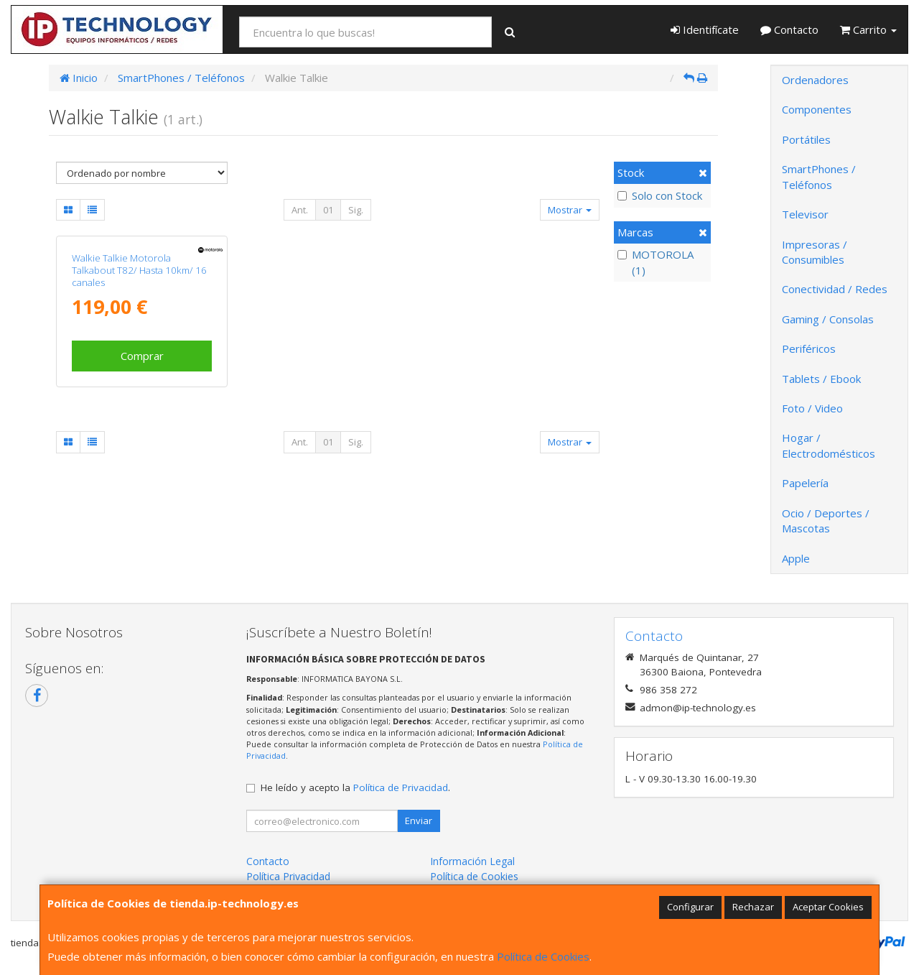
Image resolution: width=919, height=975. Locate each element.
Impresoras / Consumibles (814, 252)
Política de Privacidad (400, 787)
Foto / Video (812, 408)
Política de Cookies (543, 956)
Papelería (805, 483)
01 (328, 209)
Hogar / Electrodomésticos (828, 445)
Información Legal (472, 861)
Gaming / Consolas (828, 319)
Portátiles (806, 139)
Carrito (868, 29)
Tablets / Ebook (821, 378)
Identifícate (705, 29)
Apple (796, 558)
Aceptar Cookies (828, 906)
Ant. (299, 209)
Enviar (418, 820)
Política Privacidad (288, 876)
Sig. (355, 209)
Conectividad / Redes (834, 289)
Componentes (817, 109)
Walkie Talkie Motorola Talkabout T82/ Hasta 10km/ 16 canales (139, 270)
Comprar (142, 355)
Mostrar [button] (570, 209)
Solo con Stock (659, 195)
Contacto (789, 29)
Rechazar (753, 906)
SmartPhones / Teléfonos (819, 176)
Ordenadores (815, 80)
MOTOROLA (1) (655, 262)
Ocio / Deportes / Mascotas (825, 520)
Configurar (690, 906)
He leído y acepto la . (355, 787)
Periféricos (809, 348)
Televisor (805, 214)
